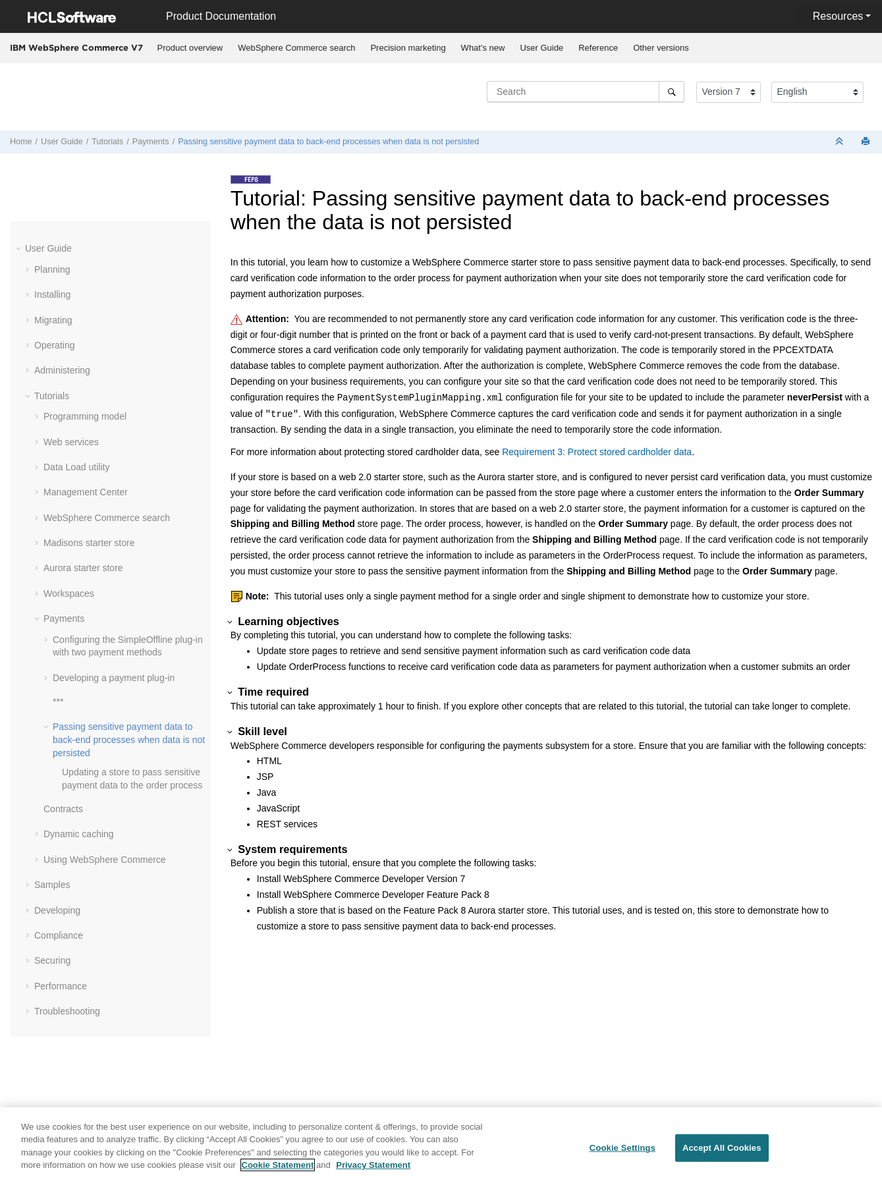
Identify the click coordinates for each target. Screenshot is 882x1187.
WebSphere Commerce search (296, 48)
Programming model (84, 416)
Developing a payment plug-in (114, 678)
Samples (52, 884)
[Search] (671, 91)
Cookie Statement (278, 1165)
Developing (57, 910)
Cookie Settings (622, 1148)
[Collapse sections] (840, 142)
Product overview (190, 48)
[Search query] (585, 91)
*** (58, 701)
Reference (598, 48)
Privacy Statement (373, 1165)
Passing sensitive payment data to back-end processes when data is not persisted (328, 141)
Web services (71, 442)
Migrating (53, 320)
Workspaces (68, 593)
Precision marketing (407, 48)
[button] (19, 248)
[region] (441, 1147)
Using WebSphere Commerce (104, 859)
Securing (52, 960)
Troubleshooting (67, 1011)
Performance (60, 986)
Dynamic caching (78, 834)
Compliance (58, 935)
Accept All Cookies (721, 1148)
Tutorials (107, 141)
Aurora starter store (83, 568)
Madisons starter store (89, 543)
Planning (52, 269)
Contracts (63, 809)
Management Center (85, 492)
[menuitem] (190, 48)
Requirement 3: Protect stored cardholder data (597, 452)
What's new (483, 48)
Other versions (661, 48)
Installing (52, 294)
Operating (54, 345)
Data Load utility (76, 467)
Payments (150, 141)
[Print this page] (866, 142)
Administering (62, 370)
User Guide (541, 48)
